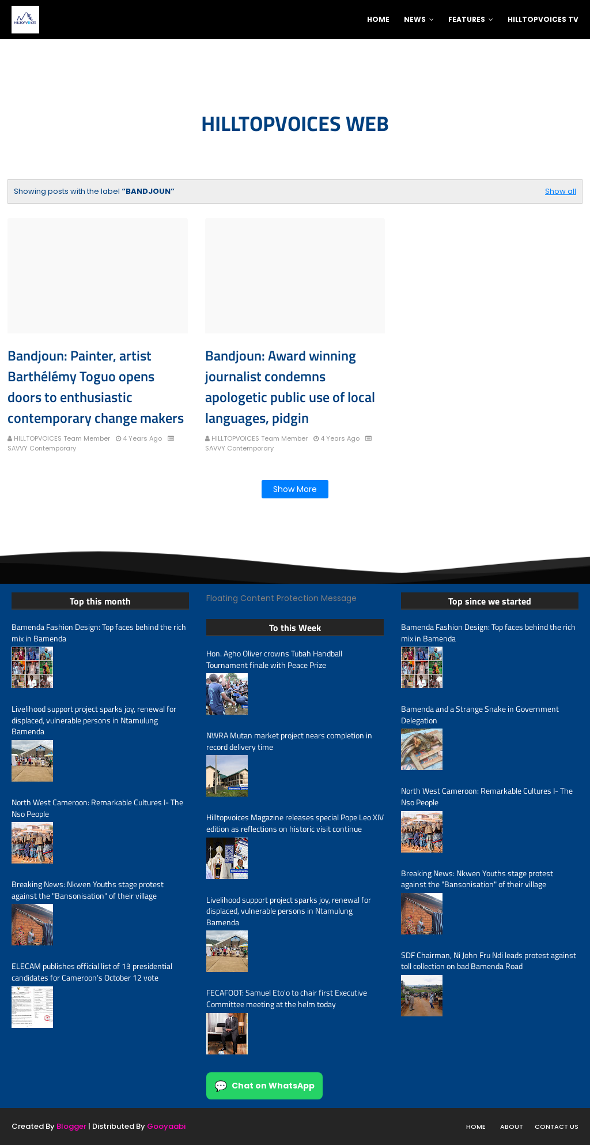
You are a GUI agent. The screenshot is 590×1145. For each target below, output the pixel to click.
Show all (560, 191)
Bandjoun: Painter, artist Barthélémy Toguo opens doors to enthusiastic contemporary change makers (95, 386)
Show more (295, 489)
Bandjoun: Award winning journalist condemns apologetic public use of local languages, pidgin (290, 386)
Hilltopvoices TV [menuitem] (543, 19)
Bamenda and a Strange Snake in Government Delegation (480, 714)
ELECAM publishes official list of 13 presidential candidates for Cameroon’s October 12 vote (92, 971)
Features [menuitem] (466, 19)
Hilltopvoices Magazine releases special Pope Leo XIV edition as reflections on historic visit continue (295, 823)
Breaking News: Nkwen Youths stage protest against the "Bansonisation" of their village (88, 890)
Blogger (71, 1126)
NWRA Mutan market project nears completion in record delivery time (289, 741)
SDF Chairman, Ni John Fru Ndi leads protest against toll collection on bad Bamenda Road (488, 960)
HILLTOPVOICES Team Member (62, 438)
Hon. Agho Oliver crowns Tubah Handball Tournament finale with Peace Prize (274, 659)
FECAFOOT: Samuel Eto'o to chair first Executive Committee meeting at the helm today (286, 998)
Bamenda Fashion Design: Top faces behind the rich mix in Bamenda (99, 632)
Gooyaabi (166, 1126)
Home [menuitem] (378, 19)
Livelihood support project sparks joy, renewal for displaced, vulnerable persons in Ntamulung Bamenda (94, 720)
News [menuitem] (415, 19)
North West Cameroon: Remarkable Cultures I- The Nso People (97, 808)
